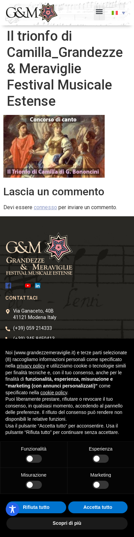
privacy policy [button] (31, 366)
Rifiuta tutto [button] (36, 507)
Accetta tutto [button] (97, 507)
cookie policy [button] (54, 392)
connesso (45, 207)
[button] (99, 12)
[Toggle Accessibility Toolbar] (12, 509)
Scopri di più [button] (67, 523)
